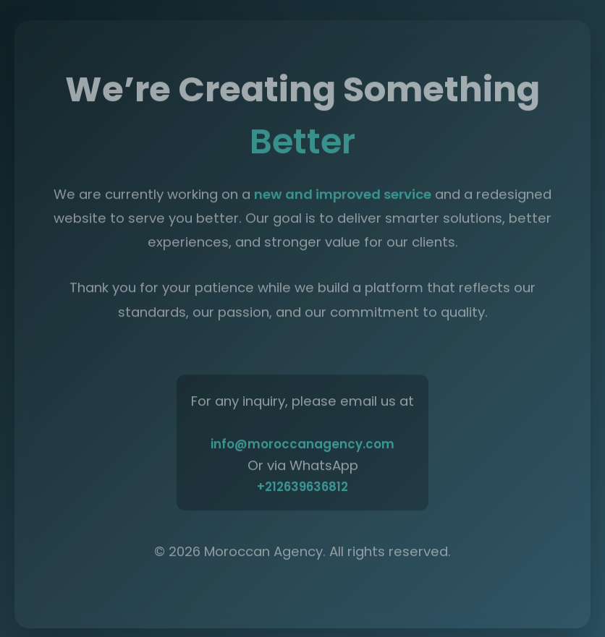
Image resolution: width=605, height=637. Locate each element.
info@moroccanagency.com (302, 446)
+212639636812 (302, 488)
